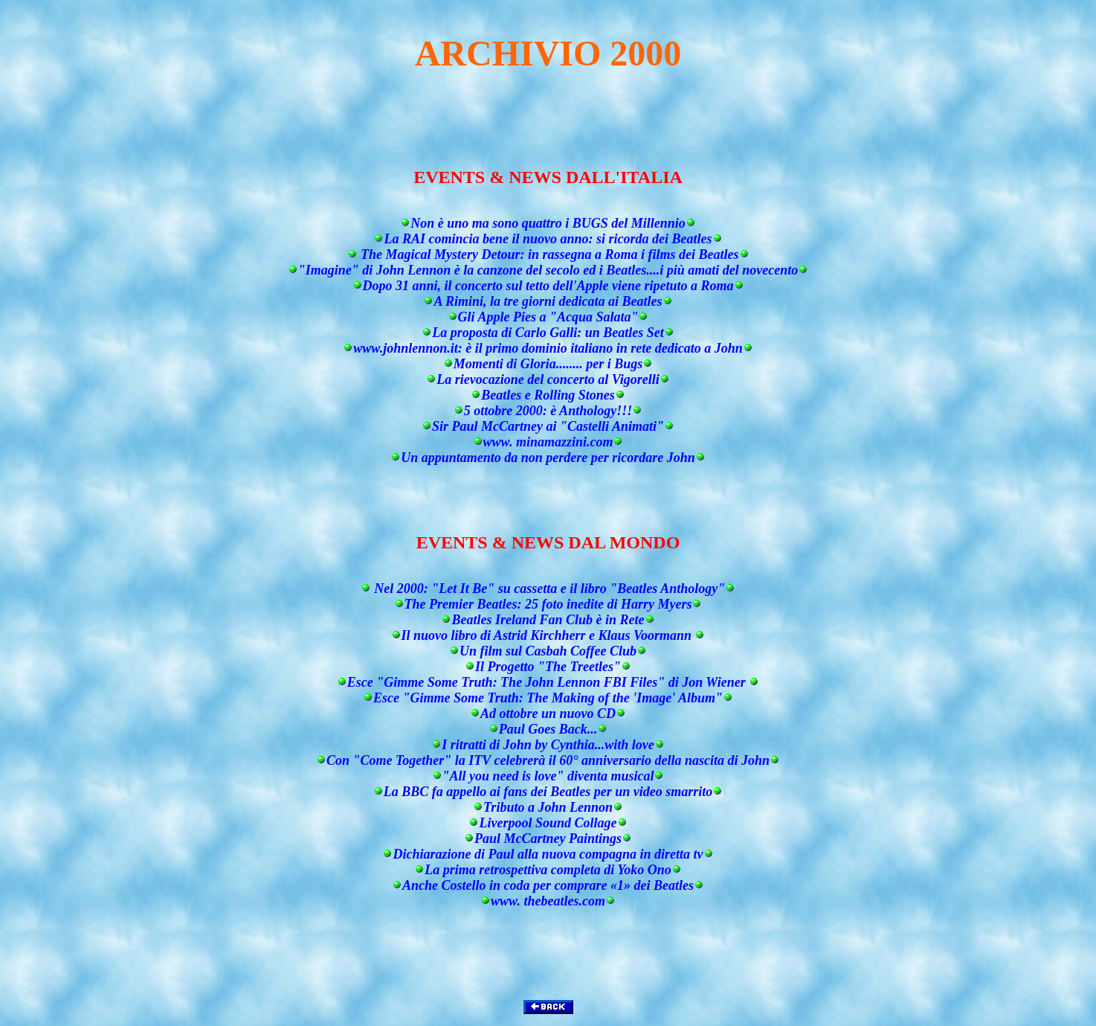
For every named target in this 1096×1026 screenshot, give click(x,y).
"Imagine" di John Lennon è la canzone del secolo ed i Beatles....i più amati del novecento (548, 270)
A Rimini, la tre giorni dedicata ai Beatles (547, 301)
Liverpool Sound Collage (547, 822)
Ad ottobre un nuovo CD (548, 713)
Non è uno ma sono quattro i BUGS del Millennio (548, 223)
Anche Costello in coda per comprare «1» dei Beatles (548, 885)
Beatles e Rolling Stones (548, 395)
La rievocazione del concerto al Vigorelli (547, 379)
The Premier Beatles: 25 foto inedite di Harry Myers (548, 604)
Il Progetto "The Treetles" (548, 666)
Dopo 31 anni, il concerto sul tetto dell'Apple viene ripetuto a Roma (548, 285)
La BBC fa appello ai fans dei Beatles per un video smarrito (548, 791)
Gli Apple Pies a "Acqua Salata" (548, 317)
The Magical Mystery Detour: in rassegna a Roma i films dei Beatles (548, 254)
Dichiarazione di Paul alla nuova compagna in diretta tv (548, 854)
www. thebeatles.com (548, 901)
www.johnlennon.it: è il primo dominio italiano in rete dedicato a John (547, 348)
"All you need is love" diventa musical (548, 776)
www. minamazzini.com (548, 442)
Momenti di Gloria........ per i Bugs (548, 363)
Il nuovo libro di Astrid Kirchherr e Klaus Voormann (548, 635)
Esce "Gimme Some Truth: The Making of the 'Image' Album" (548, 697)
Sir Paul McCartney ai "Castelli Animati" (548, 426)
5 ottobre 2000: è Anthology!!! (548, 410)
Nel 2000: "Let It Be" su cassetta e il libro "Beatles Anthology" (548, 588)
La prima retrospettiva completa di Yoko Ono (548, 869)
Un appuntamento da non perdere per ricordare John (548, 457)
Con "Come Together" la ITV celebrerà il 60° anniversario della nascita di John (548, 760)
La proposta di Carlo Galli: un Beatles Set (548, 332)
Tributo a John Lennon (548, 807)
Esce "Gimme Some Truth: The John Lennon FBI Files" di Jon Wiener (548, 682)
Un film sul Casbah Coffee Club (548, 651)
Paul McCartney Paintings (548, 838)
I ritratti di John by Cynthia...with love (548, 744)
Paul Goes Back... (548, 729)
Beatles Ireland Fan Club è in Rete (547, 619)
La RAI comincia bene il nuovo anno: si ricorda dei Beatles (548, 238)
